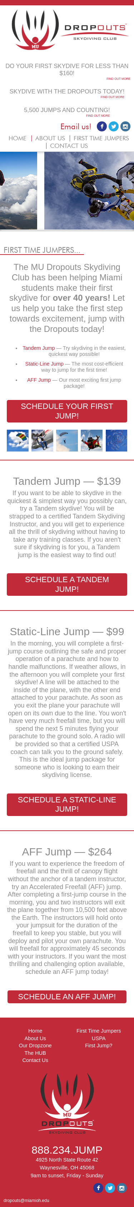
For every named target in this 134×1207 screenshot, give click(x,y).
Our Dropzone (35, 1045)
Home (35, 1031)
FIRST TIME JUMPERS (101, 138)
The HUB (35, 1053)
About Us (35, 1038)
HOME (17, 138)
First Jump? (99, 1045)
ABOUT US (50, 138)
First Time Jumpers (98, 1031)
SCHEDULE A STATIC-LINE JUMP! (67, 804)
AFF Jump (39, 380)
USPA (99, 1038)
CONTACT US (69, 146)
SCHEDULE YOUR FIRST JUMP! (67, 411)
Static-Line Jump (45, 364)
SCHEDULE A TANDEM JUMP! (67, 584)
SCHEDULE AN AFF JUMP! (67, 996)
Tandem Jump (39, 348)
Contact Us (36, 1060)
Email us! (75, 127)
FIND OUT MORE (118, 79)
